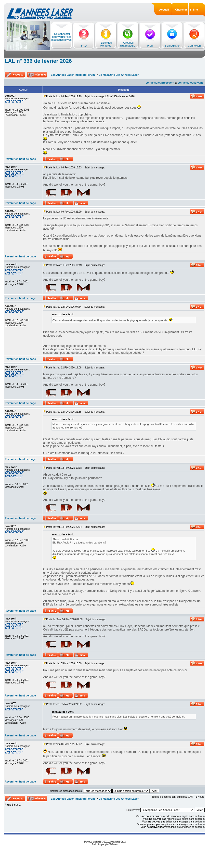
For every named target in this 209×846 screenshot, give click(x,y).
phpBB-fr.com (111, 844)
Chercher (181, 9)
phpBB (98, 841)
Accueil (164, 9)
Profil (150, 45)
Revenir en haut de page (20, 158)
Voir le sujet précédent (159, 82)
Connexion (194, 45)
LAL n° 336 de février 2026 (38, 61)
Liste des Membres (106, 44)
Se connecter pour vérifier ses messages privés (61, 36)
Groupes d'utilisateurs (127, 44)
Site (195, 9)
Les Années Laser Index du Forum (73, 74)
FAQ (84, 45)
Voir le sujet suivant (190, 82)
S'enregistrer (172, 45)
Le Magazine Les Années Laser (119, 74)
